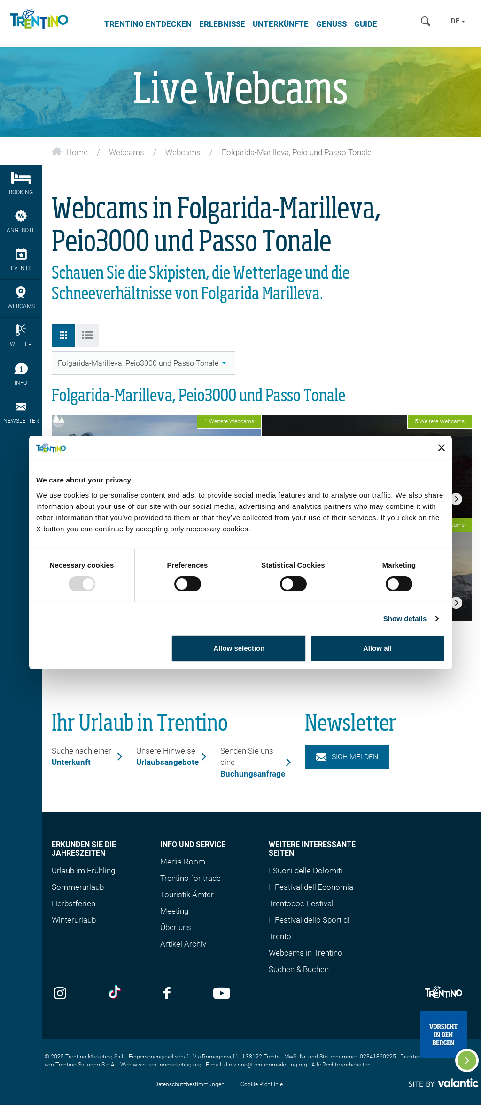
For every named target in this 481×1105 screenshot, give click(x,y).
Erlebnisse (222, 24)
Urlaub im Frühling (83, 870)
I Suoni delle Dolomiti (305, 870)
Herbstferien (73, 903)
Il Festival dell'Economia (311, 887)
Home (70, 152)
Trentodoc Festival (301, 903)
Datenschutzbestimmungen (190, 1084)
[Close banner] (441, 447)
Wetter (21, 336)
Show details (405, 619)
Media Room (182, 861)
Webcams (126, 152)
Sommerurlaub (78, 887)
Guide (365, 24)
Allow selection (238, 648)
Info (21, 374)
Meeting (174, 911)
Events (21, 260)
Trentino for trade (190, 878)
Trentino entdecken (148, 24)
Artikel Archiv (183, 944)
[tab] (63, 335)
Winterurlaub (74, 920)
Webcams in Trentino (305, 952)
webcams (21, 298)
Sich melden (347, 756)
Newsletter (21, 412)
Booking (21, 183)
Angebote (21, 221)
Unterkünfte (281, 24)
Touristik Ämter (187, 894)
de (458, 21)
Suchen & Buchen (299, 969)
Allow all (377, 648)
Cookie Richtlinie (261, 1084)
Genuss (331, 24)
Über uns (175, 927)
